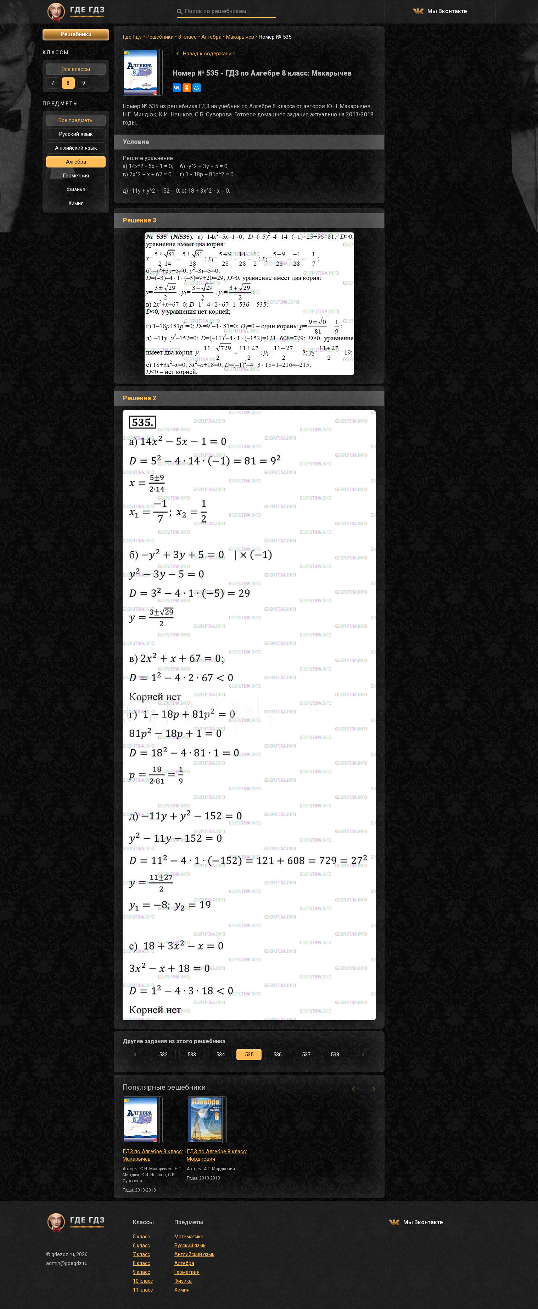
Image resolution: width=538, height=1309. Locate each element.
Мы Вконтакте (447, 12)
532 (163, 1054)
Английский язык (76, 148)
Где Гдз (132, 37)
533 (191, 1054)
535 (249, 1054)
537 (306, 1054)
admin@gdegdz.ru (67, 1263)
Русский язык (76, 134)
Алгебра (211, 37)
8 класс (187, 37)
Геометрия (76, 175)
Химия (76, 203)
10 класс (143, 1281)
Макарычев (240, 37)
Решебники (160, 37)
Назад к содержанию (209, 53)
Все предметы (76, 120)
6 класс (141, 1245)
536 (277, 1054)
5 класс (141, 1236)
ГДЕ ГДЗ (76, 11)
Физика (76, 189)
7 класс (141, 1254)
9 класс (141, 1272)
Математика (188, 1236)
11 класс (143, 1290)
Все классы (76, 69)
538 (335, 1054)
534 (220, 1054)
